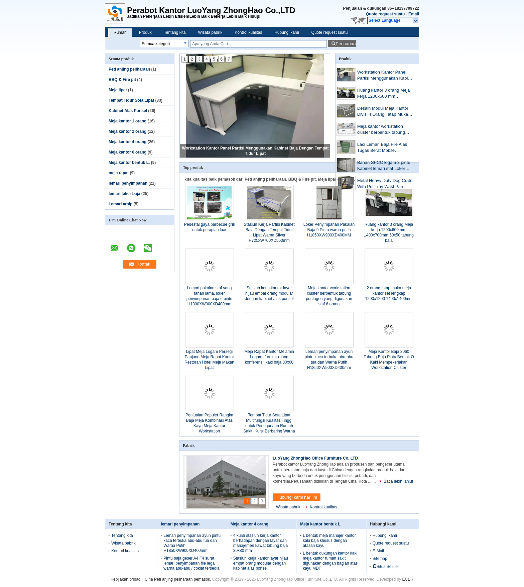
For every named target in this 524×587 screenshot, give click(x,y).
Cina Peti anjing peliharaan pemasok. (178, 579)
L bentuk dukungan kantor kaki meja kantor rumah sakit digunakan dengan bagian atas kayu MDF (330, 561)
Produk (145, 32)
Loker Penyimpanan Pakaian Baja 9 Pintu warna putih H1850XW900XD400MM (329, 229)
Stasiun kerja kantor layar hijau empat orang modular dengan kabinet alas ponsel (269, 293)
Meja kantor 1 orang (127, 121)
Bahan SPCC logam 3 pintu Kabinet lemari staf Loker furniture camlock (383, 166)
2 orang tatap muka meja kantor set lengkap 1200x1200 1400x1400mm (388, 293)
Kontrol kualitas (248, 32)
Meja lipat (118, 90)
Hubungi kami (286, 32)
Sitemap (380, 558)
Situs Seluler (386, 566)
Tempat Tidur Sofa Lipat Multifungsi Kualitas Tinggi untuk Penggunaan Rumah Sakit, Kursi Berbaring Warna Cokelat (269, 426)
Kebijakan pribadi (126, 579)
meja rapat (119, 173)
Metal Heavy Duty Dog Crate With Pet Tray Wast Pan (384, 183)
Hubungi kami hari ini (296, 497)
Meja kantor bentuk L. (129, 162)
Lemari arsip (120, 204)
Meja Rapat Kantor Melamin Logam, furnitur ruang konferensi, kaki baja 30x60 (269, 357)
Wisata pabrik (210, 32)
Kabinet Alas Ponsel (128, 110)
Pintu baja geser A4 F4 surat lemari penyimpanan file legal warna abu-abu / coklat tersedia (191, 563)
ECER (407, 579)
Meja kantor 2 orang (127, 131)
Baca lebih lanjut (398, 481)
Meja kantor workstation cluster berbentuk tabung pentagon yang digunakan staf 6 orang (382, 130)
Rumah (120, 32)
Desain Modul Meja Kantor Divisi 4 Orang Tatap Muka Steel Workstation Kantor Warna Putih (382, 112)
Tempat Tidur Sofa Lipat (131, 100)
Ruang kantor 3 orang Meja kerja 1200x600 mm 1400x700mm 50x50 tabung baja (384, 94)
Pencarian (346, 43)
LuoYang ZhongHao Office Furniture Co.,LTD (315, 458)
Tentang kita (175, 32)
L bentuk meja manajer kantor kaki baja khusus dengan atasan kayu (329, 540)
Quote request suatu (385, 14)
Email (413, 14)
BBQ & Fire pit (122, 79)
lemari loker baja (124, 193)
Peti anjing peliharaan (129, 69)
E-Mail (378, 551)
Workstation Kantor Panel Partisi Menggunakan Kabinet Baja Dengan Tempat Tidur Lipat (385, 76)
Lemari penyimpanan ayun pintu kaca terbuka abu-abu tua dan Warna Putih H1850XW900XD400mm (192, 543)
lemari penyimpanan (128, 183)
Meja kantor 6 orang (127, 152)
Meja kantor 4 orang (127, 141)
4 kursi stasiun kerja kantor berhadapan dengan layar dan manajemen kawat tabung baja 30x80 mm (260, 543)
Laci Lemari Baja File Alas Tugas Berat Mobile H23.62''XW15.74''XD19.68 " (384, 148)
